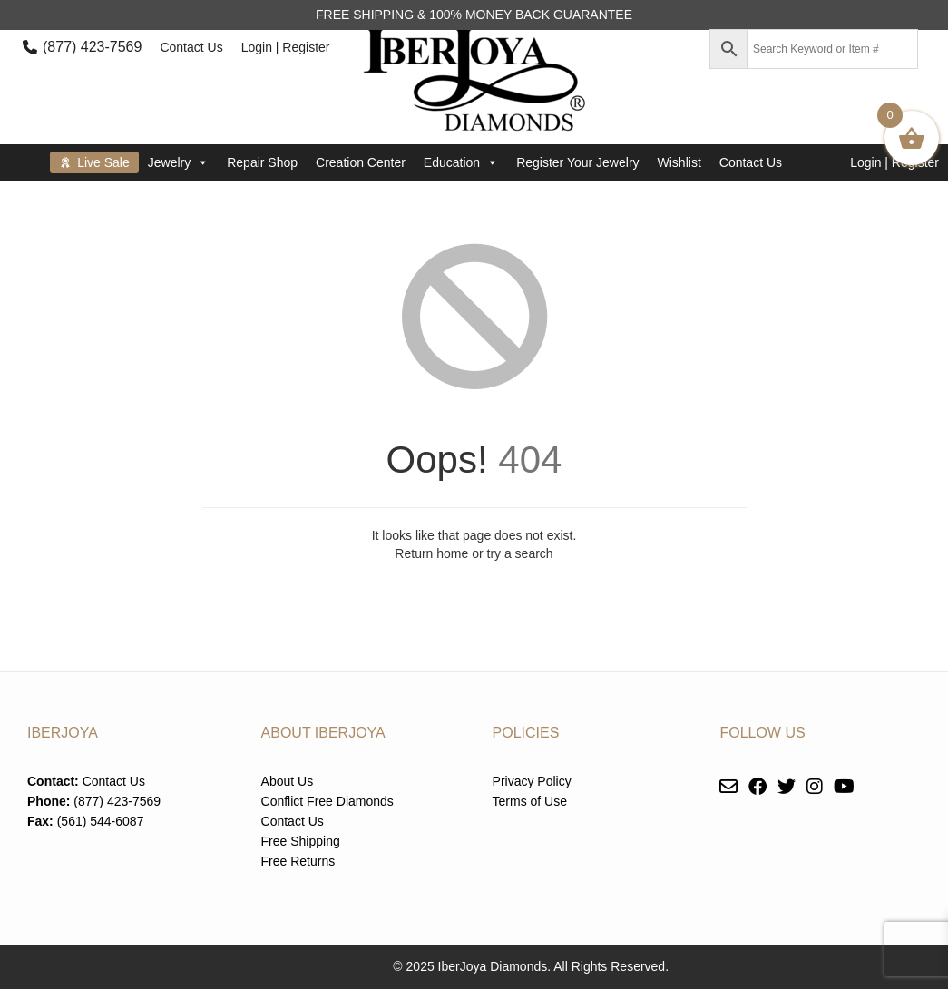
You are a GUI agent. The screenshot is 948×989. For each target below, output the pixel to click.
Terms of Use (530, 801)
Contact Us (191, 47)
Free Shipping (300, 841)
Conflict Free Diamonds (327, 801)
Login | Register (285, 47)
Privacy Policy (532, 781)
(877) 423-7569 (92, 46)
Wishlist (679, 162)
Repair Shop (262, 162)
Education (461, 162)
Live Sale (103, 162)
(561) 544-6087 (100, 821)
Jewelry (178, 162)
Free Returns (298, 861)
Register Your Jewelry (577, 162)
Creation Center (361, 162)
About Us (287, 781)
